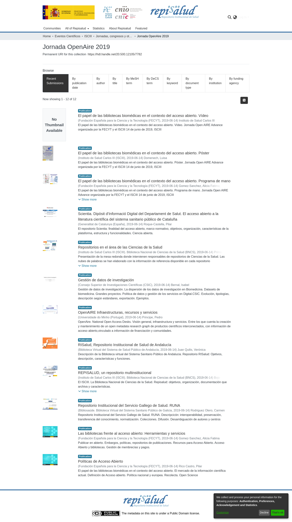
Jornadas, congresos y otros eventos (114, 36)
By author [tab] (100, 81)
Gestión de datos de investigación (106, 280)
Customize (222, 512)
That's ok (277, 512)
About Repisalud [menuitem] (120, 28)
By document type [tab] (192, 83)
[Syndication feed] (244, 100)
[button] (87, 199)
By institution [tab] (215, 81)
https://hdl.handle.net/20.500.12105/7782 (115, 54)
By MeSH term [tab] (132, 81)
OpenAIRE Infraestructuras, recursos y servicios (118, 312)
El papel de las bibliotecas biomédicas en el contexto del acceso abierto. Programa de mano (154, 181)
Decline (264, 512)
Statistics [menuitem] (99, 28)
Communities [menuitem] (52, 28)
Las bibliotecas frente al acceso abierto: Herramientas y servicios (131, 433)
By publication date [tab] (79, 83)
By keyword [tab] (172, 81)
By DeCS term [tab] (153, 81)
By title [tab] (114, 81)
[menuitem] (76, 28)
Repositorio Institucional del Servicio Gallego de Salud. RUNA (129, 405)
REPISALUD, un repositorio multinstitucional (114, 373)
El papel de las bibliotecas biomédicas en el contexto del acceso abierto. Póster (143, 153)
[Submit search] (229, 17)
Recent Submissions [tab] (55, 81)
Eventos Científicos (67, 36)
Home (47, 36)
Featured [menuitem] (141, 28)
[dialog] (251, 506)
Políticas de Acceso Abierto (100, 461)
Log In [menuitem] (242, 17)
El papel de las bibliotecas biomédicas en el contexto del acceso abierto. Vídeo (143, 116)
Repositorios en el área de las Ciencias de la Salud (120, 247)
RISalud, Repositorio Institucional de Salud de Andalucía (124, 345)
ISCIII (88, 36)
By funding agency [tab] (236, 81)
